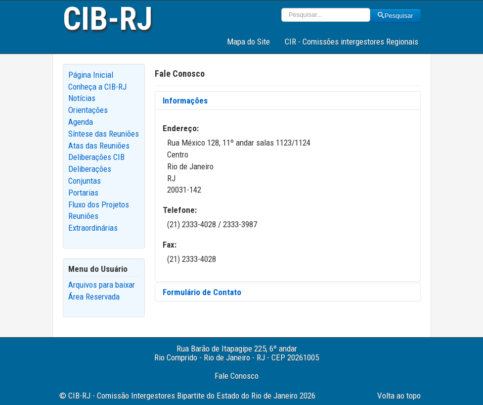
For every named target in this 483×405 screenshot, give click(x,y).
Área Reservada (94, 297)
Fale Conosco (237, 376)
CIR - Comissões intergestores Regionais (351, 42)
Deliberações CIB (96, 157)
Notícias (81, 98)
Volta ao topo (399, 396)
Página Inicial (90, 75)
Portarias (83, 193)
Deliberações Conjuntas (89, 175)
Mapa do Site (248, 42)
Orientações (88, 110)
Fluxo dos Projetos (98, 204)
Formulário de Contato (202, 292)
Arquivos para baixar (101, 285)
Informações (185, 100)
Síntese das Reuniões (103, 134)
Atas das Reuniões (99, 146)
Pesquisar (395, 15)
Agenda (80, 122)
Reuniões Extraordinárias (93, 222)
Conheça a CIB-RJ (97, 87)
